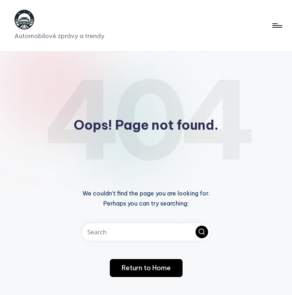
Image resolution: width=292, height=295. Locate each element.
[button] (202, 232)
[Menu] (276, 25)
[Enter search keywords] (146, 232)
